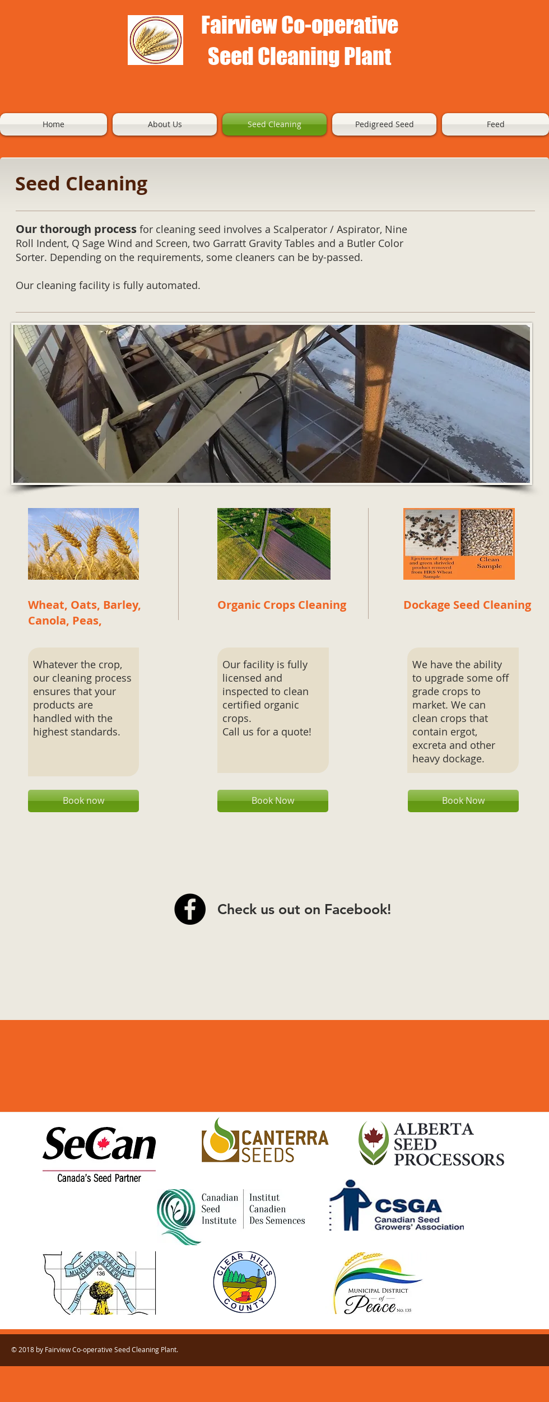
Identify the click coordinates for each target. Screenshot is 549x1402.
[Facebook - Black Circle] (190, 909)
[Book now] (83, 801)
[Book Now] (272, 801)
